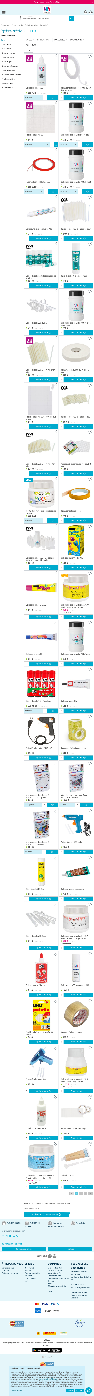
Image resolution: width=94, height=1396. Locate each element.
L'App (50, 1291)
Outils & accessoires (31, 25)
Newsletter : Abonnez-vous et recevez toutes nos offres (47, 1204)
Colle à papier (6, 49)
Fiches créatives (30, 1278)
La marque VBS (7, 1270)
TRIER (28, 50)
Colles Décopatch (8, 57)
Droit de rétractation (55, 1268)
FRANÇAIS (47, 1357)
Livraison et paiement (55, 1270)
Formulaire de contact (24, 1249)
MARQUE (29, 40)
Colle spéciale (7, 44)
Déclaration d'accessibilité (57, 1286)
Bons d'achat (29, 1268)
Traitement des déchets (10, 1273)
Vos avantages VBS (54, 1273)
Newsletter (28, 1276)
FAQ (26, 1281)
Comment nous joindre (79, 1293)
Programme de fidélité (32, 1273)
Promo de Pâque (55, 2)
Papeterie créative (17, 25)
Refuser (70, 1390)
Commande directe (54, 1276)
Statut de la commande (79, 1295)
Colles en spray (7, 62)
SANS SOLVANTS (76, 40)
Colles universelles (8, 70)
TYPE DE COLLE (59, 40)
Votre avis (74, 1298)
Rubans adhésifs (7, 88)
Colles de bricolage (8, 53)
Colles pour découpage (10, 66)
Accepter (79, 1390)
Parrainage (28, 1270)
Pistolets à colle (7, 83)
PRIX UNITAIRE (31, 45)
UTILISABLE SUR (43, 40)
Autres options (17, 1390)
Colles (3, 40)
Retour (50, 1284)
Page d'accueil (5, 25)
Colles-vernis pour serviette (11, 75)
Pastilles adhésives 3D (9, 79)
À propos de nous (8, 1268)
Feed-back (70, 1249)
